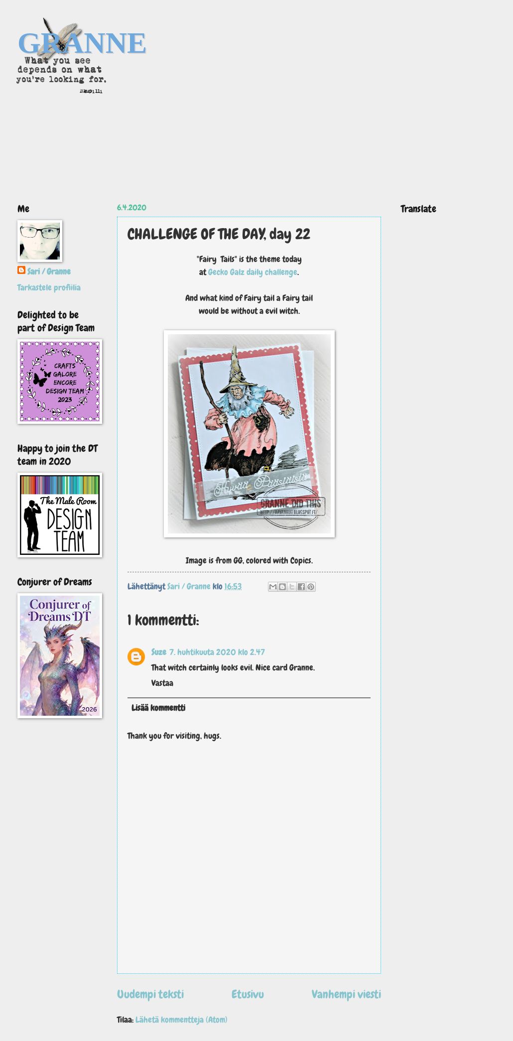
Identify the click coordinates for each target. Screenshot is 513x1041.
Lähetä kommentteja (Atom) (181, 1020)
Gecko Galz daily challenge (252, 271)
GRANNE (82, 42)
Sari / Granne (49, 271)
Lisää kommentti (158, 708)
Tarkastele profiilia (49, 287)
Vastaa (162, 683)
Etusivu (248, 994)
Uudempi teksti (150, 994)
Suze (158, 652)
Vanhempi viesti (346, 994)
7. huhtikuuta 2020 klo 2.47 (217, 652)
